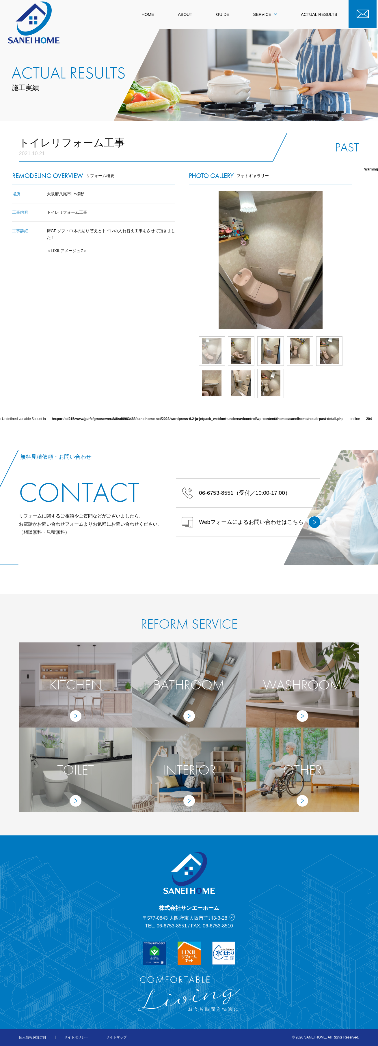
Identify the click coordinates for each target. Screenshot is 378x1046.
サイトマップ (116, 1037)
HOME (147, 14)
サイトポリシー (76, 1037)
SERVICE (265, 14)
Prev (188, 260)
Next (352, 260)
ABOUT (185, 14)
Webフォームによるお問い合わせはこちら (251, 522)
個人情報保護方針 (32, 1037)
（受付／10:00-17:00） (236, 493)
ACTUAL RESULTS (319, 14)
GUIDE (222, 14)
